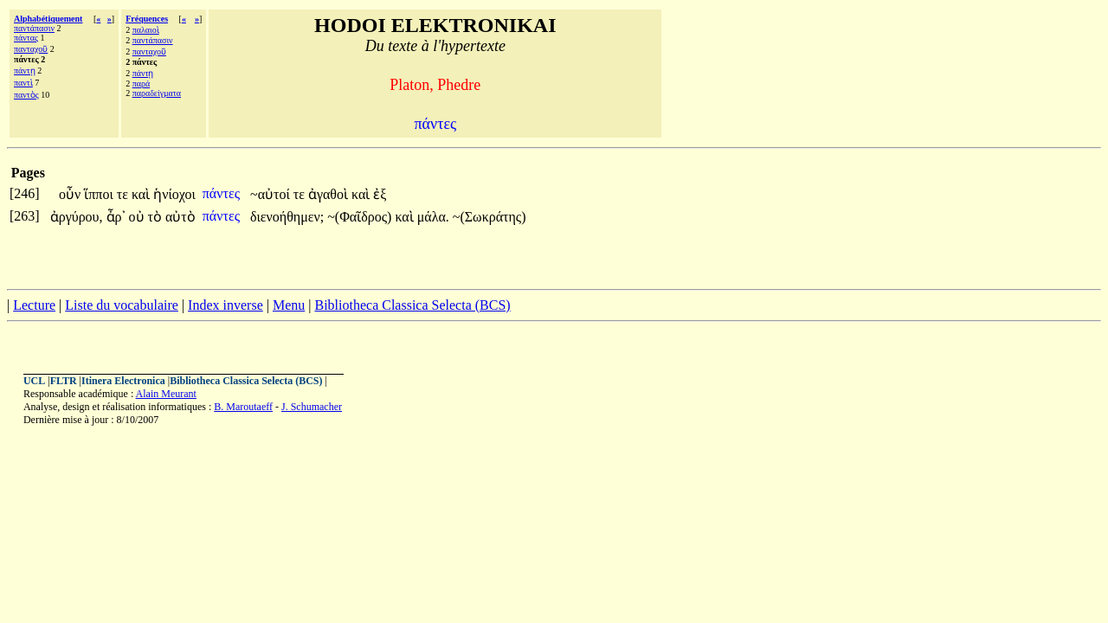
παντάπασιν (34, 28)
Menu (289, 305)
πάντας (26, 37)
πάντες (223, 193)
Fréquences (147, 18)
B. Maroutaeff (243, 407)
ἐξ (379, 194)
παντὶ (23, 82)
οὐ (138, 216)
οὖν (71, 194)
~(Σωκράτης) (489, 216)
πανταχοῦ (31, 49)
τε (124, 194)
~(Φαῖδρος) (359, 216)
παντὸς (26, 95)
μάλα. (433, 216)
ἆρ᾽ (116, 216)
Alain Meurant (166, 394)
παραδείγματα (156, 93)
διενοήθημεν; (287, 216)
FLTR (63, 381)
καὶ (142, 194)
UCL (34, 381)
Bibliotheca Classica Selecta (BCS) (412, 305)
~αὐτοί (271, 194)
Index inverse (225, 305)
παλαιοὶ (145, 30)
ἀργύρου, (76, 216)
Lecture (34, 305)
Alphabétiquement (48, 18)
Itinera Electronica (123, 381)
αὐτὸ (180, 216)
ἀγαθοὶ (329, 194)
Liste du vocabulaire (121, 305)
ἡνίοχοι (174, 194)
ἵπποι (100, 194)
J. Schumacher (311, 407)
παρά (141, 83)
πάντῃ (24, 70)
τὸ (156, 216)
